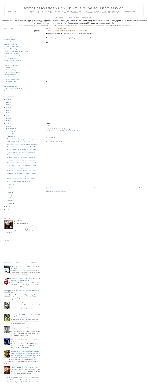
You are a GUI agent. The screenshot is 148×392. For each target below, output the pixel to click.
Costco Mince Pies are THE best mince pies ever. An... (22, 157)
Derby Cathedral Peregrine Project (13, 88)
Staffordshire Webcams (10, 74)
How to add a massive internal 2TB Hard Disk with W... (22, 178)
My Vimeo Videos (9, 67)
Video (76, 130)
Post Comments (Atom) (60, 191)
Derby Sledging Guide (10, 81)
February (10, 200)
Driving (62, 130)
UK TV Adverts (8, 84)
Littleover (69, 130)
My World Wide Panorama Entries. (13, 77)
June (9, 190)
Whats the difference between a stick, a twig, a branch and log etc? (21, 377)
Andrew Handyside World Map (12, 60)
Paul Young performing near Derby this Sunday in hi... (21, 170)
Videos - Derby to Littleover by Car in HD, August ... (21, 139)
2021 (7, 102)
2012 (53, 130)
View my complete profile (13, 235)
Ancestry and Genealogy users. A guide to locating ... (21, 176)
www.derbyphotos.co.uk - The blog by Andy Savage (74, 8)
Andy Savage (20, 220)
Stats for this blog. (9, 91)
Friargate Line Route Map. (11, 63)
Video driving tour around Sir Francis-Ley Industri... (21, 152)
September (11, 136)
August (10, 184)
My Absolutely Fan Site (10, 86)
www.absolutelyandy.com (11, 46)
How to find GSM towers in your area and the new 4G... (22, 162)
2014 (7, 120)
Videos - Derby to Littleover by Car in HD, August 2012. (67, 31)
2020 (7, 105)
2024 (7, 99)
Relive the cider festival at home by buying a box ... (21, 181)
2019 (7, 107)
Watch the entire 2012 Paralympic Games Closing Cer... (22, 173)
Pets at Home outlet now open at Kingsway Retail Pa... (22, 144)
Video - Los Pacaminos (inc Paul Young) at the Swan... (22, 165)
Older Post (141, 188)
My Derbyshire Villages (10, 70)
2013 (7, 123)
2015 (7, 118)
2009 (7, 212)
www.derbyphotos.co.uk (10, 44)
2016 (7, 115)
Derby (57, 130)
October (10, 133)
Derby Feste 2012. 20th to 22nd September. (19, 154)
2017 (7, 113)
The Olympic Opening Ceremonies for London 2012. (23, 367)
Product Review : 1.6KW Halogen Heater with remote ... (22, 149)
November (11, 131)
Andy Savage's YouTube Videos (12, 65)
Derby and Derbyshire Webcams (12, 72)
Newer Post (49, 188)
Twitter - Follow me (9, 42)
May (9, 192)
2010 (7, 209)
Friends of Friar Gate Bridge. (11, 53)
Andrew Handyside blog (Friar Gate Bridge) (16, 51)
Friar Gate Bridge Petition (11, 58)
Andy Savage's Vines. (10, 39)
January (10, 203)
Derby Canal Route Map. (10, 49)
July (9, 187)
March (9, 198)
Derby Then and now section (11, 79)
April (9, 195)
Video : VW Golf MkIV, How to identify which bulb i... (22, 146)
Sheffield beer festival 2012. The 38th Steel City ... (21, 141)
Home (95, 188)
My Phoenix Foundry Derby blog (13, 56)
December (10, 128)
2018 (7, 110)
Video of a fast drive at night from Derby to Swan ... (21, 168)
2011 (7, 206)
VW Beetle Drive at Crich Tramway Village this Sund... (22, 160)
